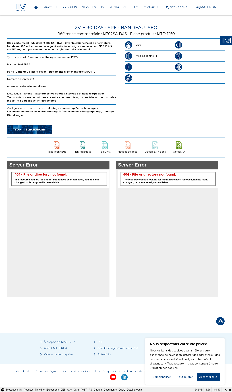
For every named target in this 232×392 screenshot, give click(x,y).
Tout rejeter (185, 377)
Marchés (50, 7)
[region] (185, 361)
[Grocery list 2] (167, 229)
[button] (176, 7)
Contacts (151, 7)
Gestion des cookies (76, 371)
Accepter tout (208, 377)
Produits (70, 7)
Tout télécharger (29, 129)
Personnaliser (161, 377)
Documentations (114, 7)
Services (89, 7)
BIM (135, 7)
